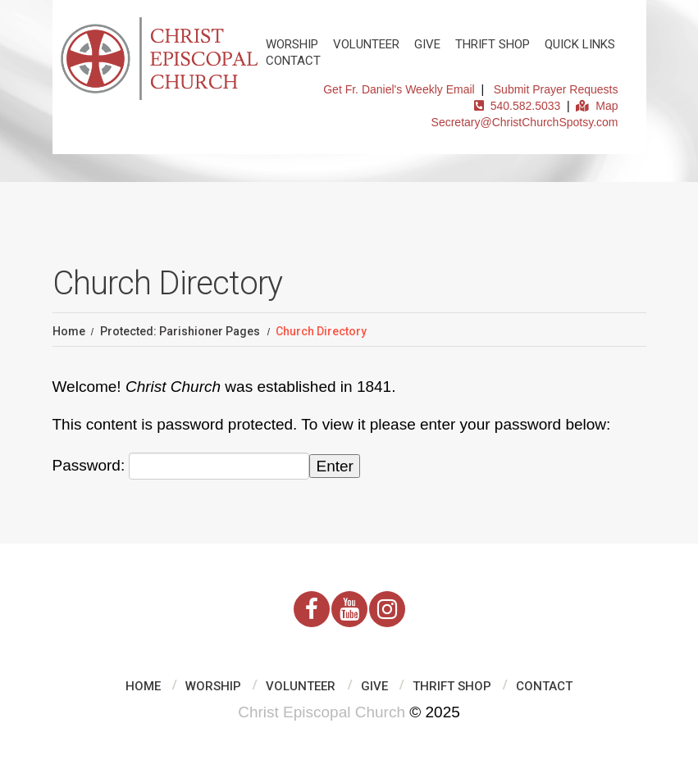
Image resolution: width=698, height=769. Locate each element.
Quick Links (580, 44)
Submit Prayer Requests (556, 89)
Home (68, 331)
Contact (293, 60)
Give (427, 44)
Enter (334, 466)
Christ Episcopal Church (321, 712)
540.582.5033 (517, 105)
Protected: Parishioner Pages (180, 331)
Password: (181, 466)
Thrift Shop (492, 44)
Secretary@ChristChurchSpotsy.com (524, 122)
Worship (292, 44)
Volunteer (366, 44)
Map (597, 105)
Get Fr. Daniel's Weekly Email (398, 89)
